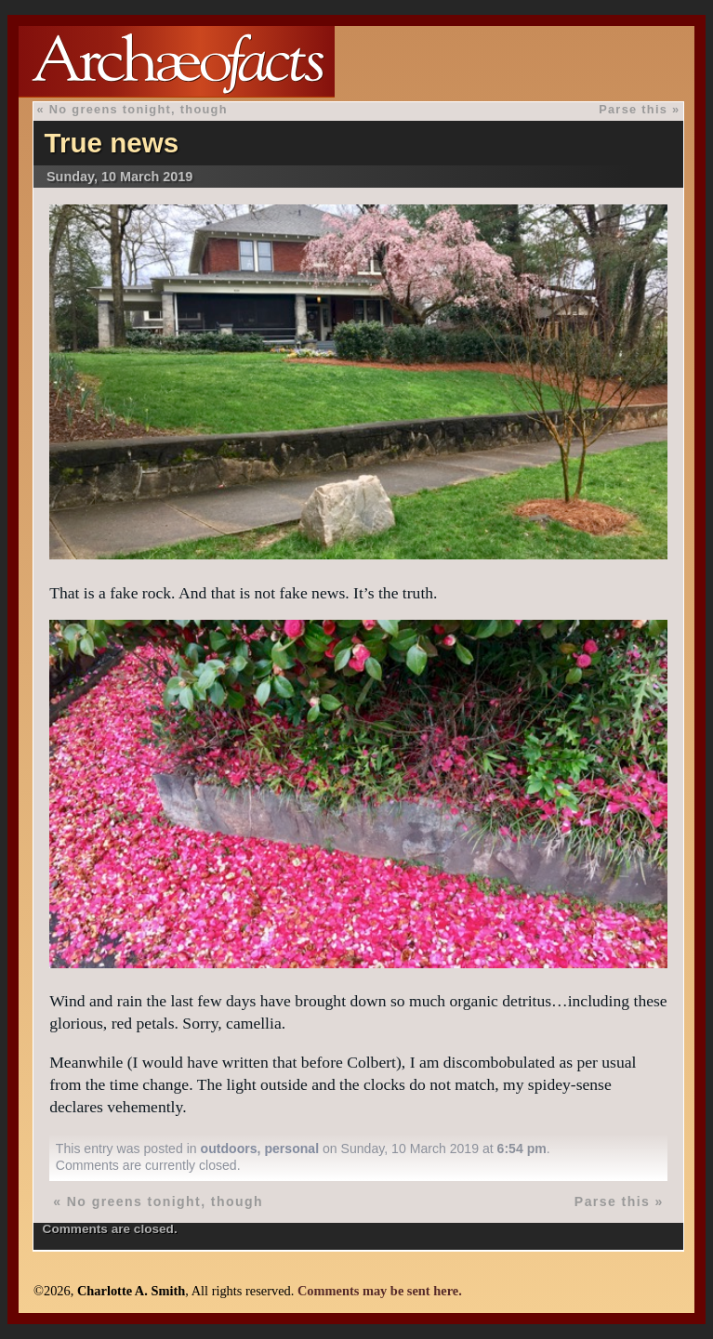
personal (291, 1148)
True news (111, 142)
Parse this (633, 109)
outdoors (229, 1148)
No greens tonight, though (138, 109)
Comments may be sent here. (379, 1290)
